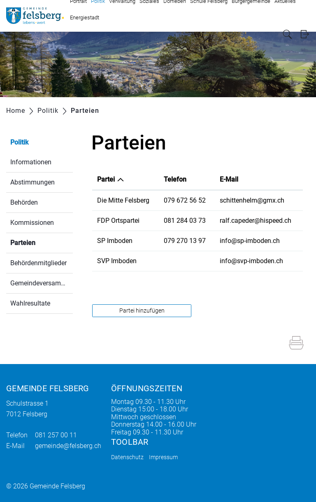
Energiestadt (84, 17)
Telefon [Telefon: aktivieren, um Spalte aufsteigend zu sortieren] (175, 179)
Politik (19, 142)
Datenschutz (127, 457)
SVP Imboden (117, 261)
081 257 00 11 (56, 435)
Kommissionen (32, 222)
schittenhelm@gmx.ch (252, 200)
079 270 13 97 (185, 241)
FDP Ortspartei (118, 220)
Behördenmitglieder (38, 263)
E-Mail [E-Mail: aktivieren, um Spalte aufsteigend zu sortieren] (229, 179)
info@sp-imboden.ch (250, 241)
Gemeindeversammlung (41, 283)
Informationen (30, 162)
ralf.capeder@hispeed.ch (255, 220)
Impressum (163, 457)
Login (305, 34)
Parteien (41, 242)
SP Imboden (114, 241)
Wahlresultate (30, 303)
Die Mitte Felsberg (123, 200)
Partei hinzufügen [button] (142, 310)
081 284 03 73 (185, 220)
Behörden (24, 202)
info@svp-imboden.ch (251, 261)
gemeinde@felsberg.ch (68, 446)
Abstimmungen (32, 182)
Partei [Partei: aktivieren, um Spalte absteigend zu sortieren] (106, 179)
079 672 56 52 (185, 200)
